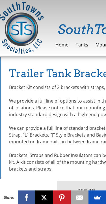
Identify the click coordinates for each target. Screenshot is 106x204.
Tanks (82, 45)
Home (61, 45)
